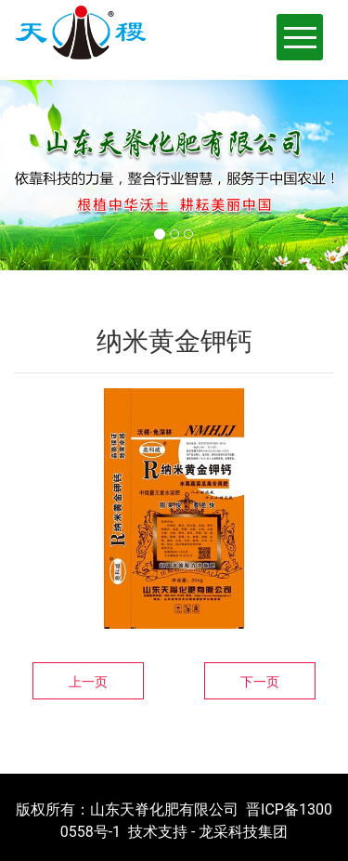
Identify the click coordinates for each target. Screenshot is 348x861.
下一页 (259, 681)
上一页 (88, 681)
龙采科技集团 (243, 832)
